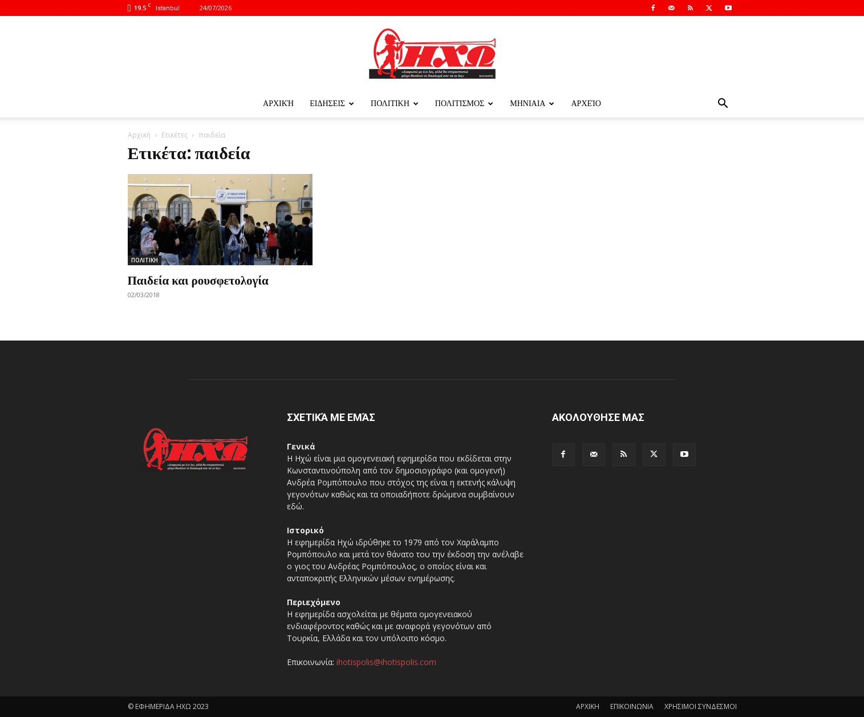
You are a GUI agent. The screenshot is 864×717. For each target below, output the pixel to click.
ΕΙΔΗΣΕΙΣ (332, 103)
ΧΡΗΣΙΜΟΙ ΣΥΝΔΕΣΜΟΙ (700, 706)
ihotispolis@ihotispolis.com (386, 662)
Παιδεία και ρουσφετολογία (198, 279)
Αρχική (278, 103)
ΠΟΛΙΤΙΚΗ (395, 103)
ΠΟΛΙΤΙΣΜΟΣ (464, 103)
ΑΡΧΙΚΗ (587, 706)
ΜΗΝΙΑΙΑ (532, 103)
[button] (723, 104)
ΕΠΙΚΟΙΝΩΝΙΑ (632, 706)
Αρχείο (586, 103)
